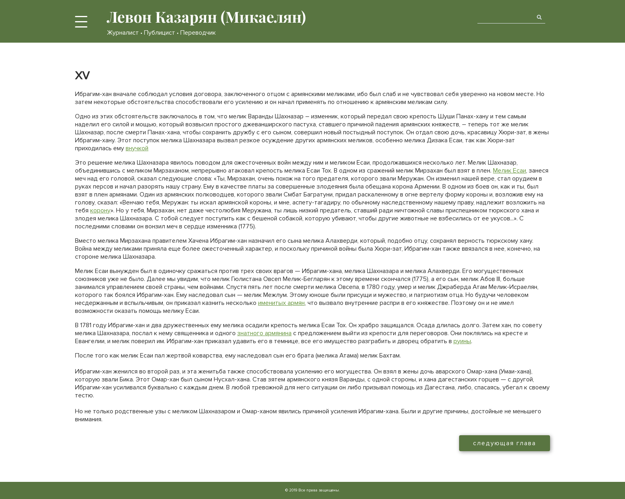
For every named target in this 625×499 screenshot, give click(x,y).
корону (100, 210)
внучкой (137, 148)
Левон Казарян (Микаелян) (206, 16)
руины (462, 341)
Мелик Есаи (509, 171)
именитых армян (281, 303)
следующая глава (504, 443)
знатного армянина (264, 333)
